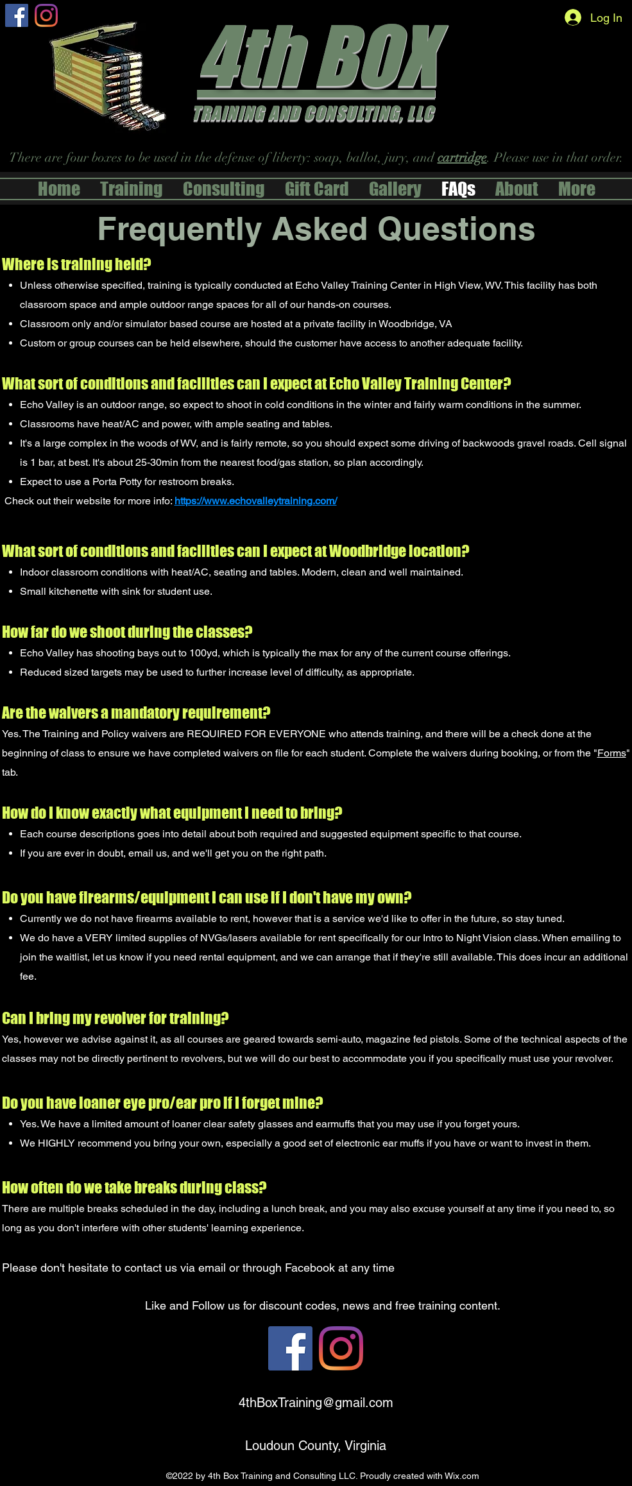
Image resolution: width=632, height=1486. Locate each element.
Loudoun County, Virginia (315, 1445)
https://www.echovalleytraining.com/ (256, 501)
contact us (150, 1267)
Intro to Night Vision (468, 938)
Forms (611, 753)
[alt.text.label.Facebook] (16, 15)
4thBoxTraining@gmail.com (316, 1402)
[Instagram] (46, 15)
